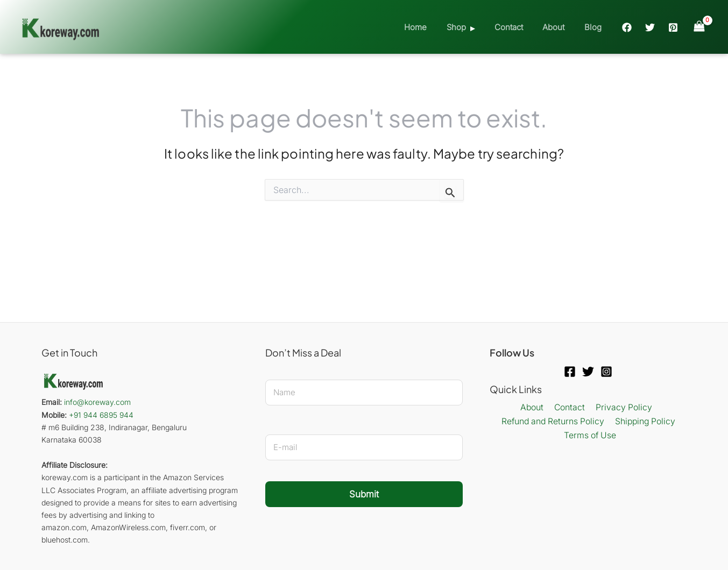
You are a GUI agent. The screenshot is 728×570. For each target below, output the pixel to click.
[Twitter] (650, 27)
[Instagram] (606, 371)
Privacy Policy (622, 407)
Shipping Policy (645, 421)
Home (431, 27)
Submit (364, 494)
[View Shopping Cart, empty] (699, 27)
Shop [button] (468, 27)
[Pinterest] (673, 27)
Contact (517, 27)
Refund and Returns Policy (553, 421)
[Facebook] (627, 27)
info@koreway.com (97, 402)
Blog (594, 27)
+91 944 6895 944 (101, 414)
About (559, 27)
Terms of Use (590, 435)
